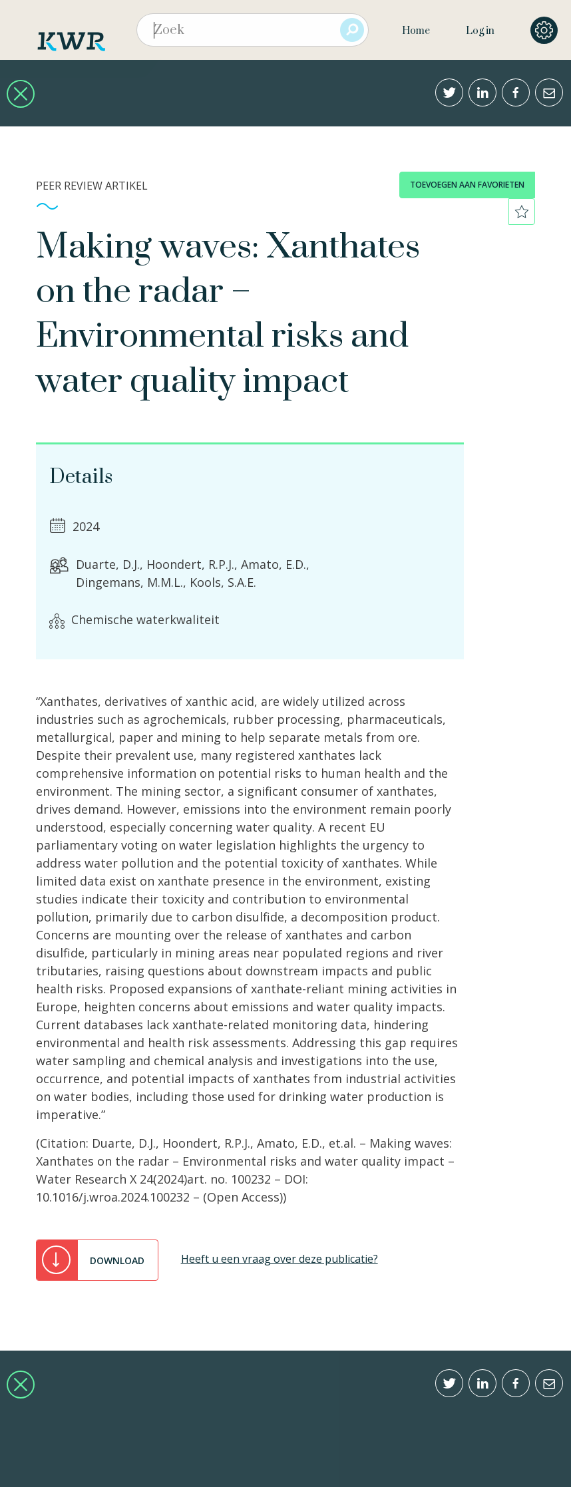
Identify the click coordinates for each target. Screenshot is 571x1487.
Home (416, 31)
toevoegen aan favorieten (467, 184)
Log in (480, 31)
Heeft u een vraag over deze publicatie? (279, 1258)
